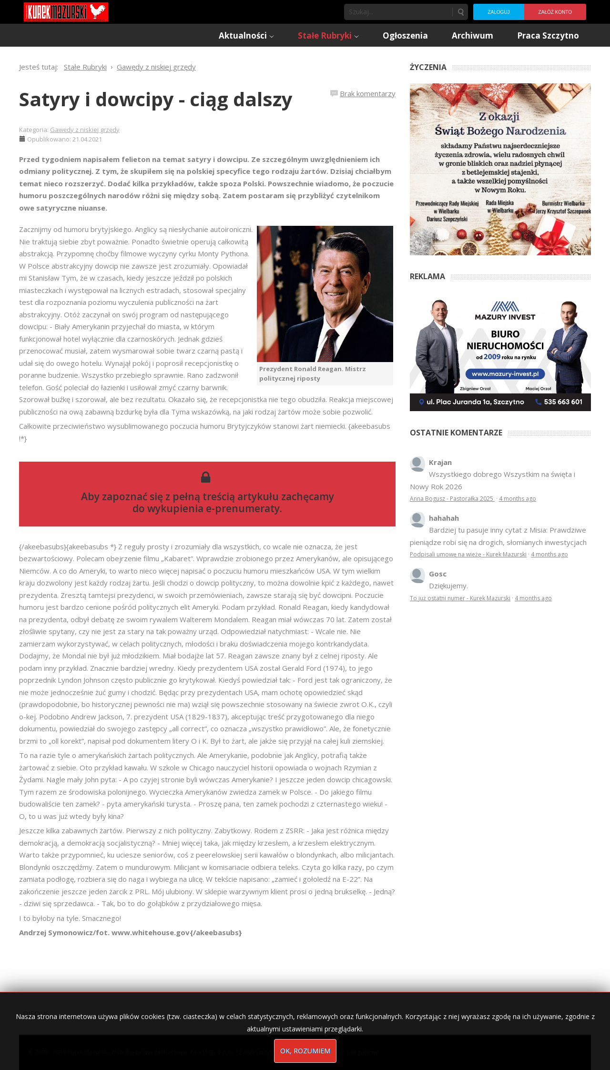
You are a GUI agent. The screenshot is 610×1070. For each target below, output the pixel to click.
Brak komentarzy (368, 93)
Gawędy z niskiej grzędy (85, 129)
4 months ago (517, 499)
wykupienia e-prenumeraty (213, 508)
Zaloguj (498, 12)
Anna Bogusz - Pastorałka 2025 (452, 499)
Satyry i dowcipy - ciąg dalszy (156, 99)
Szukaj (460, 12)
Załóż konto (555, 12)
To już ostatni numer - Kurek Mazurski (460, 598)
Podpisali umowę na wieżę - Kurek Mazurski (468, 554)
